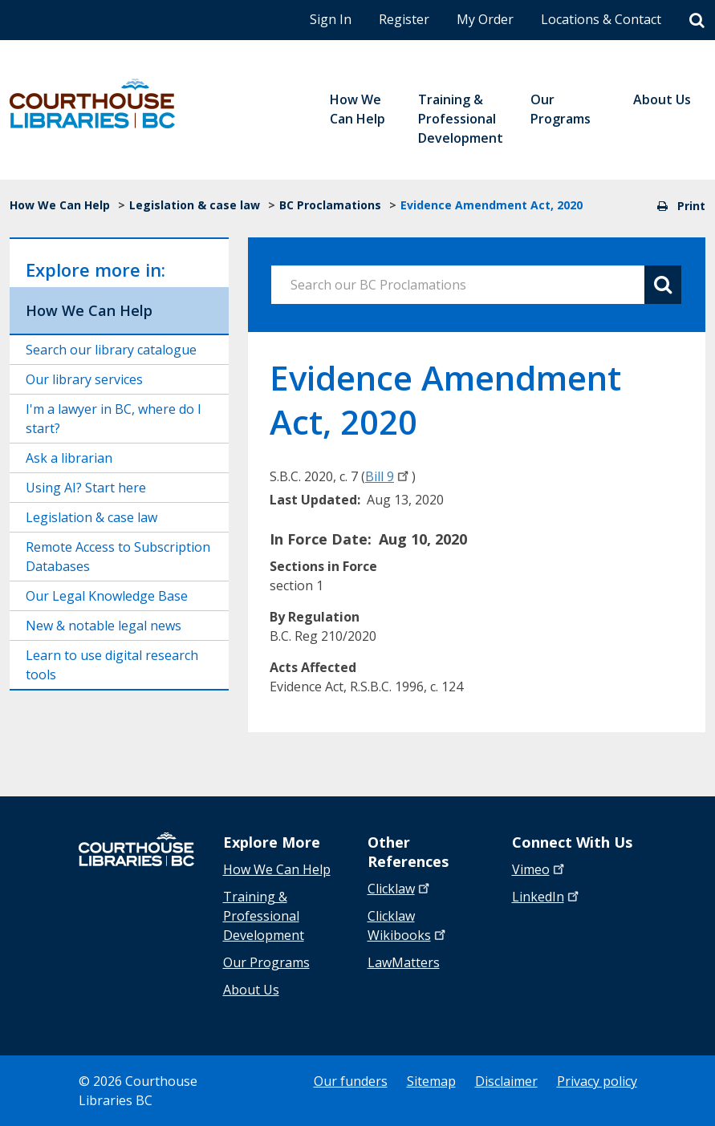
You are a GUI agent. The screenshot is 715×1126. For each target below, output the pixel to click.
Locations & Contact (601, 19)
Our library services (84, 379)
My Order (485, 19)
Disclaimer (506, 1081)
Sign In (330, 19)
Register (404, 19)
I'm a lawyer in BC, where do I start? (113, 418)
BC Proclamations (330, 205)
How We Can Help (60, 205)
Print (681, 205)
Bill (388, 476)
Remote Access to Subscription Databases (118, 556)
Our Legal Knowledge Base (107, 596)
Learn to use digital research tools (112, 664)
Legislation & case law (194, 205)
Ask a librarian (69, 458)
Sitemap (431, 1081)
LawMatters (404, 962)
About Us (251, 989)
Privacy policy (597, 1081)
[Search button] (662, 284)
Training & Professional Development (263, 916)
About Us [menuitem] (662, 99)
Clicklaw (408, 925)
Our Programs (266, 962)
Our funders (351, 1081)
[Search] (697, 20)
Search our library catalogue (111, 349)
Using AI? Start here (86, 487)
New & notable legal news (103, 625)
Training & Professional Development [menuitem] (460, 119)
